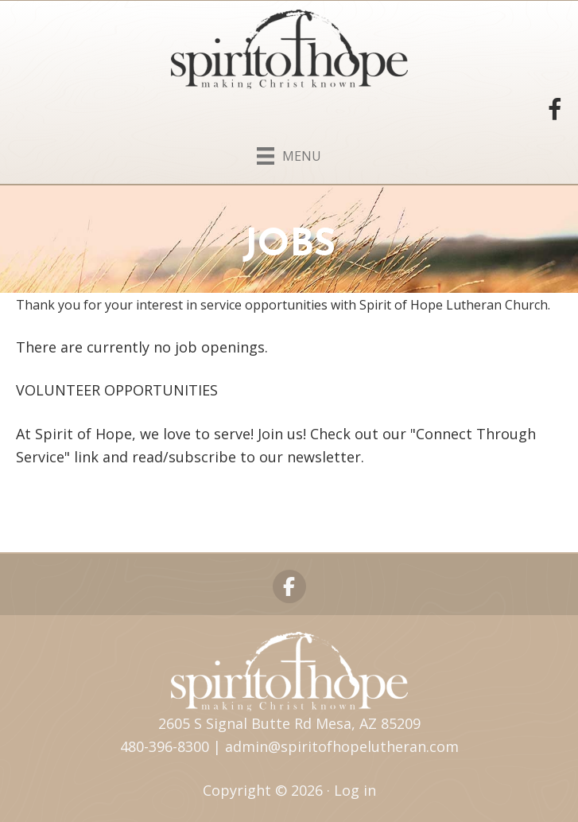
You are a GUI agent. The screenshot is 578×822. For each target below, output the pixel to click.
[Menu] (289, 153)
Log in (355, 790)
